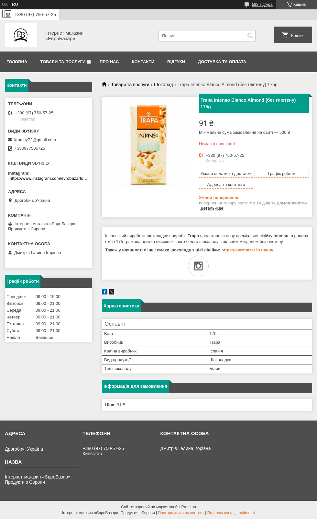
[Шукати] (250, 35)
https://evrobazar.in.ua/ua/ (247, 250)
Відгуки (176, 61)
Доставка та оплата (222, 61)
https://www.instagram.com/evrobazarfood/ (49, 178)
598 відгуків (262, 4)
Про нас (109, 61)
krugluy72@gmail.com (35, 139)
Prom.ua (188, 507)
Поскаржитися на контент (181, 513)
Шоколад (163, 84)
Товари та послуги (62, 61)
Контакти (143, 61)
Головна (16, 61)
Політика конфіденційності (231, 513)
